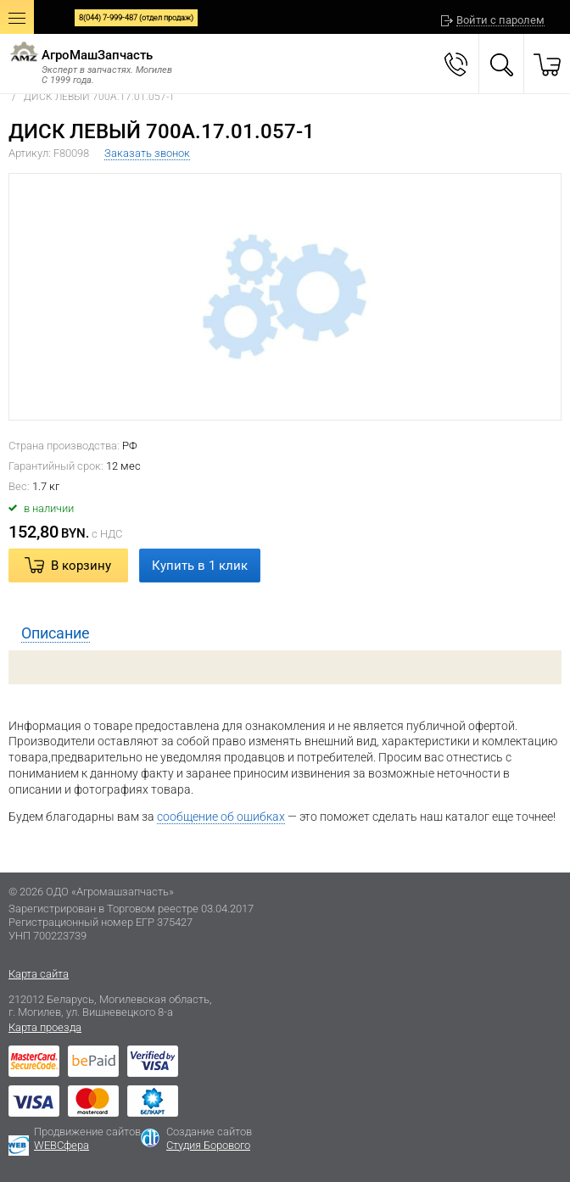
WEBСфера (61, 1145)
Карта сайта (38, 973)
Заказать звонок (147, 153)
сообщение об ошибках (221, 816)
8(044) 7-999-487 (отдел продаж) (136, 18)
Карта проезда (44, 1027)
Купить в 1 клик (200, 565)
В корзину (81, 565)
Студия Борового (208, 1145)
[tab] (285, 633)
